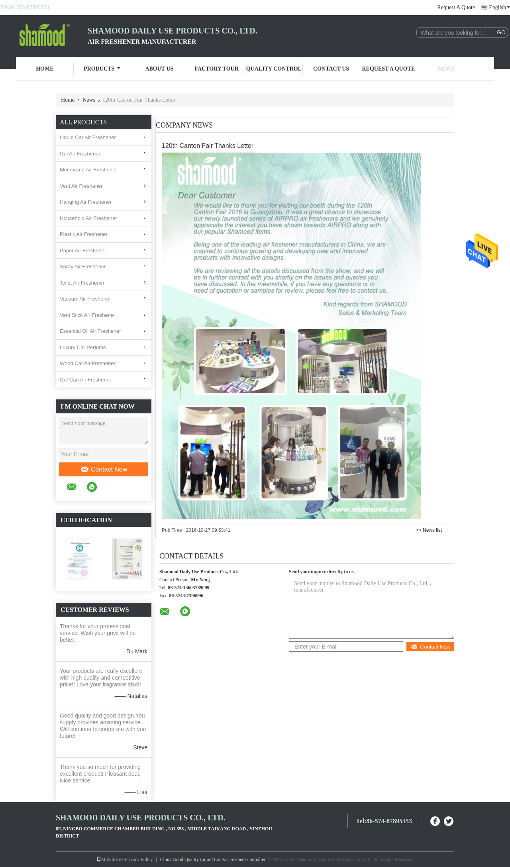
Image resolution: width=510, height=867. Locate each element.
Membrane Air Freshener (88, 170)
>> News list (429, 530)
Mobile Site (110, 859)
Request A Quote (456, 7)
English (499, 7)
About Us (159, 69)
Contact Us (331, 69)
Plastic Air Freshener (84, 234)
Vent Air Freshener (81, 186)
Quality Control (274, 69)
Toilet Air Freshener (82, 283)
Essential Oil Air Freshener (90, 331)
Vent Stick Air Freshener (87, 315)
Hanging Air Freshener (86, 202)
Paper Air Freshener (83, 251)
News (446, 69)
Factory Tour (216, 69)
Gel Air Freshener (80, 154)
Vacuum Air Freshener (85, 299)
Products (102, 69)
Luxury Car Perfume (83, 347)
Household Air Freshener (88, 218)
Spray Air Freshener (83, 266)
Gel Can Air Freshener (85, 380)
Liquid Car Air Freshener (88, 137)
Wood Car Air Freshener (88, 363)
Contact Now (104, 469)
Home (44, 69)
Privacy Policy (139, 859)
